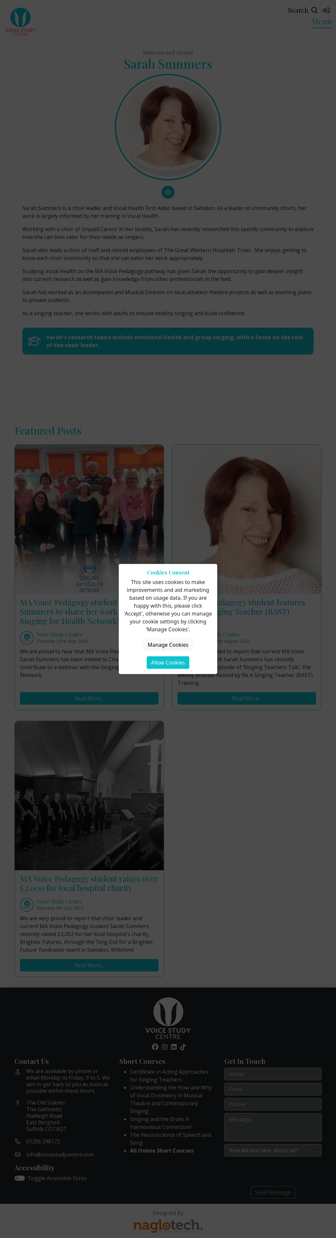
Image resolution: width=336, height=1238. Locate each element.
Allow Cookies (168, 662)
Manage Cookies (168, 644)
